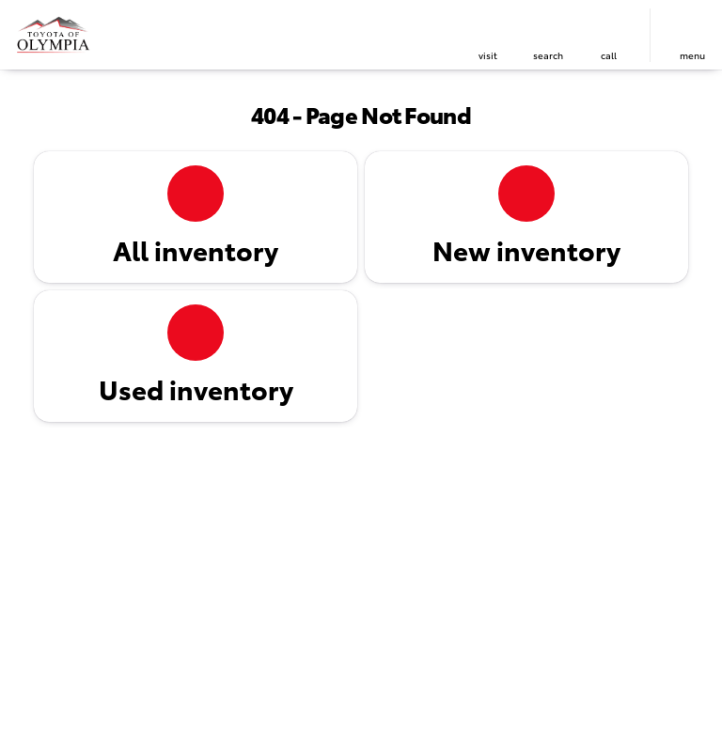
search (548, 55)
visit (488, 55)
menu (692, 55)
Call (609, 55)
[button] (488, 35)
